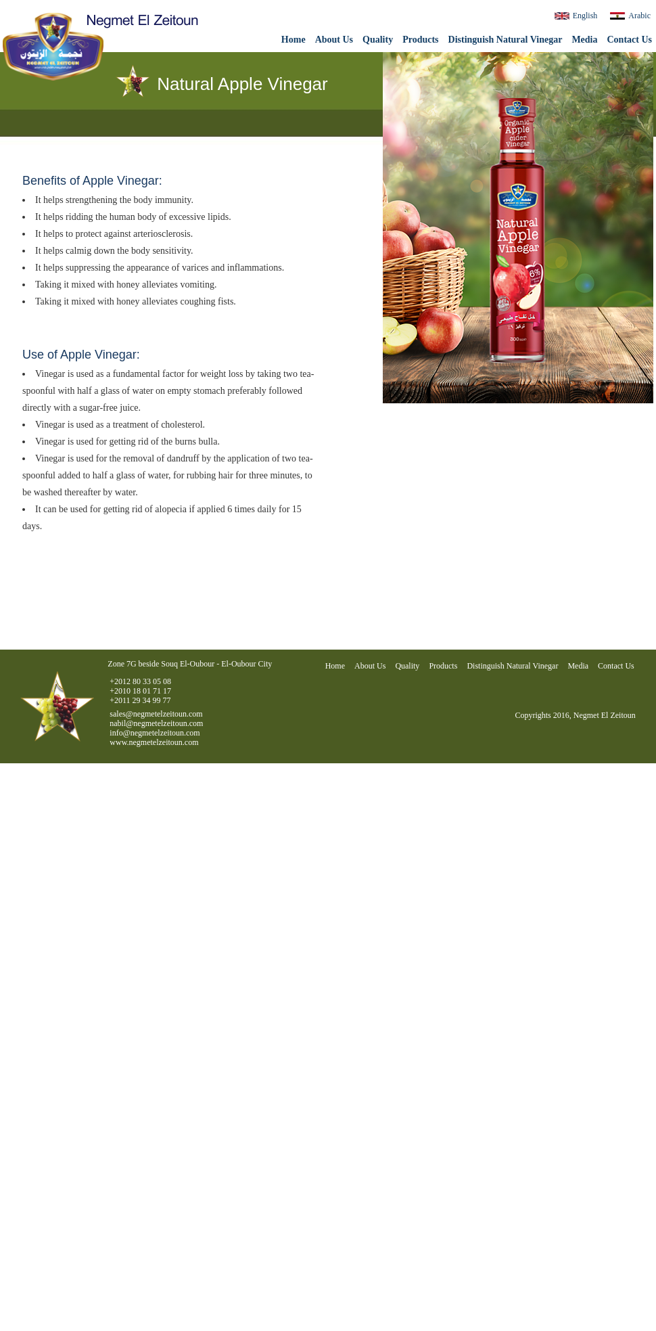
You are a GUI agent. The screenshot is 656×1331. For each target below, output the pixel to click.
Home (293, 40)
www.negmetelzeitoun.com (154, 742)
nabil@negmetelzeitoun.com (156, 723)
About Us (334, 40)
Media (584, 40)
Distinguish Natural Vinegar (505, 40)
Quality (377, 40)
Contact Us (630, 40)
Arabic (639, 15)
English (585, 15)
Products (443, 666)
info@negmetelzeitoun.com (155, 733)
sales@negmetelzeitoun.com (156, 714)
